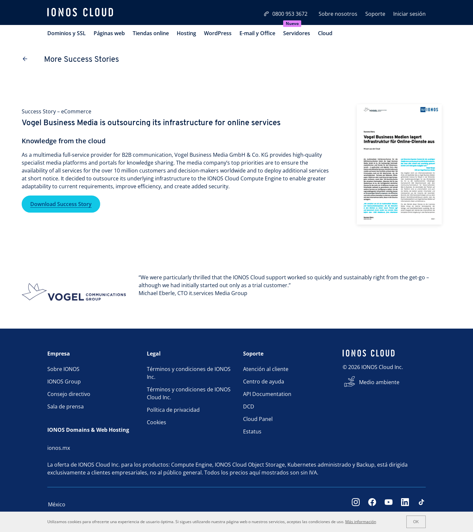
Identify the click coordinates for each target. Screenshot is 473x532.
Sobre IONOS (63, 369)
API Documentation (267, 394)
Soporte (375, 13)
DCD (248, 406)
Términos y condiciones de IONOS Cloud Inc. (189, 393)
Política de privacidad (173, 409)
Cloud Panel (258, 419)
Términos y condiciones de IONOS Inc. (189, 373)
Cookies (156, 422)
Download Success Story (61, 204)
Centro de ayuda (263, 381)
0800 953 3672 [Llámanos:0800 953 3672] (285, 13)
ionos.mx (58, 447)
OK (416, 522)
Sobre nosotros (338, 13)
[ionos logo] (80, 13)
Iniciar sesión (409, 13)
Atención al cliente (265, 369)
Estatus (252, 431)
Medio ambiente (379, 382)
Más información (360, 521)
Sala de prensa (65, 406)
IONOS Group (64, 381)
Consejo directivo (68, 394)
